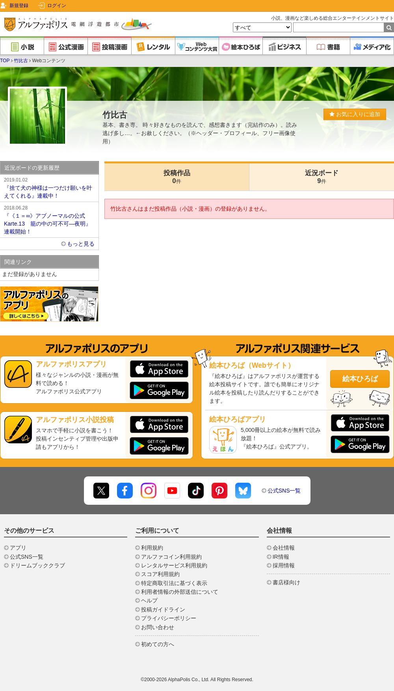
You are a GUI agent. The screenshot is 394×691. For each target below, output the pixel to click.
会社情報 (284, 548)
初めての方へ (157, 644)
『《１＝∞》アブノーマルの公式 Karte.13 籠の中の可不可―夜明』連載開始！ (49, 219)
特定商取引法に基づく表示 (174, 583)
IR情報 (281, 557)
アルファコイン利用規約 (171, 557)
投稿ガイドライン (163, 609)
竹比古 (21, 60)
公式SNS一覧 (284, 490)
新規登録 (18, 5)
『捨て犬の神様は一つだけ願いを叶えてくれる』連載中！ (49, 187)
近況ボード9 (321, 177)
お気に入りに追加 (354, 114)
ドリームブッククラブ (37, 565)
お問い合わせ (157, 627)
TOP (4, 60)
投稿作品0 (177, 177)
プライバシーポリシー (168, 618)
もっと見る (81, 244)
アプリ (18, 548)
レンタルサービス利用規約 (174, 565)
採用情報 (284, 565)
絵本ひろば (360, 379)
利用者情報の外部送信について (179, 592)
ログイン (56, 5)
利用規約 (152, 548)
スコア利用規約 (160, 574)
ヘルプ (149, 600)
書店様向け (286, 582)
